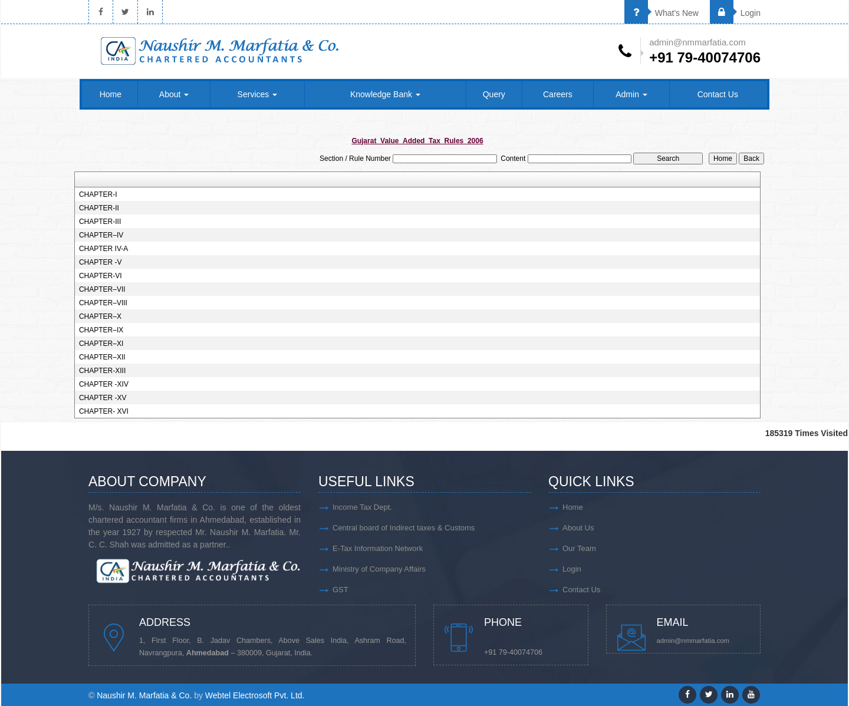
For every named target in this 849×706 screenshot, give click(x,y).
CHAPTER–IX (101, 330)
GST (340, 589)
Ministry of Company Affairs (379, 569)
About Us (578, 527)
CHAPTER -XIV (104, 384)
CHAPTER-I (98, 194)
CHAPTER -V (100, 262)
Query (494, 94)
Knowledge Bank (385, 94)
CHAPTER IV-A (103, 249)
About (174, 94)
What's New (661, 13)
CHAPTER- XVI (104, 411)
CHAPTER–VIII (103, 303)
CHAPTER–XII (102, 357)
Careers (557, 94)
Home (110, 94)
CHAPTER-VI (100, 276)
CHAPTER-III (100, 221)
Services (258, 94)
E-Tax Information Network (378, 548)
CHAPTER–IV (101, 235)
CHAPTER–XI (101, 343)
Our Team (579, 548)
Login (735, 13)
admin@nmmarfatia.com (693, 640)
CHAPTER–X (100, 316)
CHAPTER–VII (102, 289)
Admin (631, 94)
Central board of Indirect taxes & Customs (404, 527)
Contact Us (717, 94)
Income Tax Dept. (362, 507)
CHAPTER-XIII (102, 371)
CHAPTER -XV (103, 398)
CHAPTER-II (99, 208)
